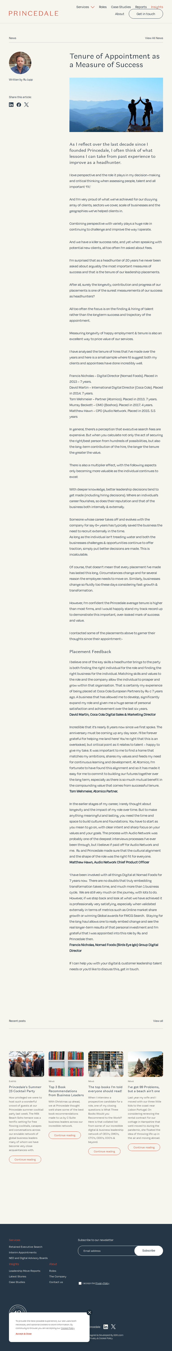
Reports (141, 6)
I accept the (96, 1283)
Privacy (93, 1338)
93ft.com (118, 1335)
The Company (57, 1276)
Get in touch (146, 13)
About (119, 13)
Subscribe (148, 1250)
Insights (157, 6)
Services (85, 6)
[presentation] (112, 1269)
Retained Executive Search (25, 1246)
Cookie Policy (106, 1338)
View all (158, 1021)
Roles (103, 6)
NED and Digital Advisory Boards (28, 1258)
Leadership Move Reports (24, 1270)
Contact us (56, 1282)
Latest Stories (17, 1276)
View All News (154, 38)
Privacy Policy (102, 1283)
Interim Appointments (23, 1252)
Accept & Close (24, 1333)
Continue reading (25, 1159)
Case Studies (121, 6)
